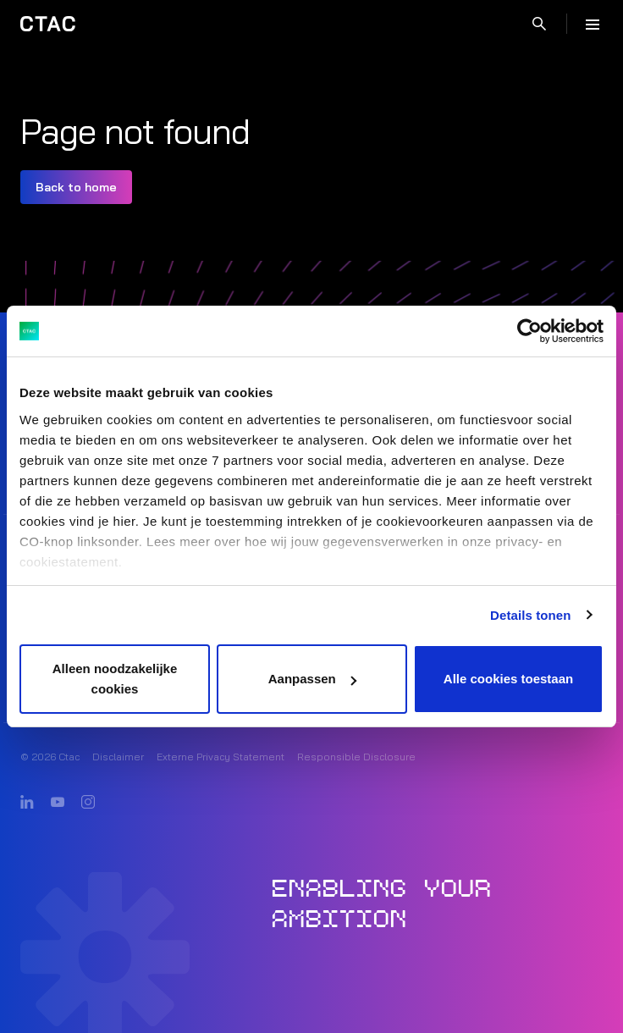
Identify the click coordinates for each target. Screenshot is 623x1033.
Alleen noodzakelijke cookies (115, 678)
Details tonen (530, 615)
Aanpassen (312, 678)
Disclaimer (118, 756)
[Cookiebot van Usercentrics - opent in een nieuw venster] (529, 331)
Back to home (76, 187)
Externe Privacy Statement (220, 756)
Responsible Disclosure (356, 756)
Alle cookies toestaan (508, 678)
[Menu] (592, 24)
